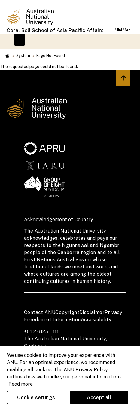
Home (7, 56)
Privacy (114, 312)
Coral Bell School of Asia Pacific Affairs (55, 30)
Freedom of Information (52, 319)
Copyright (67, 312)
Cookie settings (36, 397)
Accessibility (96, 319)
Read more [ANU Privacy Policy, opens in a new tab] (20, 384)
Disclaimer (92, 312)
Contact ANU (39, 312)
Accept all (99, 397)
